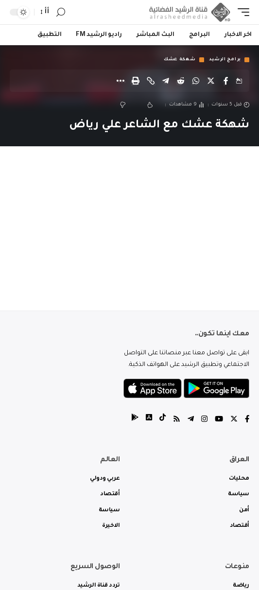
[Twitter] (234, 420)
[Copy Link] (150, 80)
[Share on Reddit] (181, 80)
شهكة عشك (180, 59)
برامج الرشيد (225, 59)
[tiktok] (162, 420)
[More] (120, 80)
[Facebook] (247, 420)
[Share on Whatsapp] (196, 80)
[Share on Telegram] (166, 80)
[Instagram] (204, 420)
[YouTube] (219, 420)
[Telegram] (191, 420)
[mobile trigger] (241, 12)
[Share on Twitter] (211, 80)
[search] (61, 12)
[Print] (135, 80)
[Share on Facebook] (226, 80)
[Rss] (176, 420)
